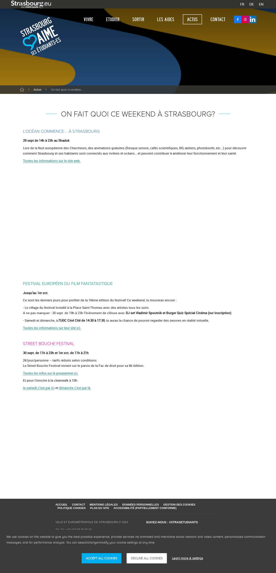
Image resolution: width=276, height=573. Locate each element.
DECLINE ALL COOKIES (147, 558)
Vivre (88, 19)
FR (242, 4)
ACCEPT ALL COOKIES (101, 558)
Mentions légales (105, 504)
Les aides (165, 19)
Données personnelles (142, 504)
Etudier (113, 19)
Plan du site (100, 508)
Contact (218, 19)
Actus (192, 19)
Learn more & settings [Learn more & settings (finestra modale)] (187, 558)
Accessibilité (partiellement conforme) (147, 508)
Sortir (138, 19)
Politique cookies (72, 508)
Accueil (61, 504)
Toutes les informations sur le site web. (52, 161)
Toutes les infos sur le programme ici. (50, 373)
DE (251, 4)
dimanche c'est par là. (75, 388)
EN (261, 4)
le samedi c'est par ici (39, 388)
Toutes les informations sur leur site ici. (52, 328)
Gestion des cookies (182, 504)
